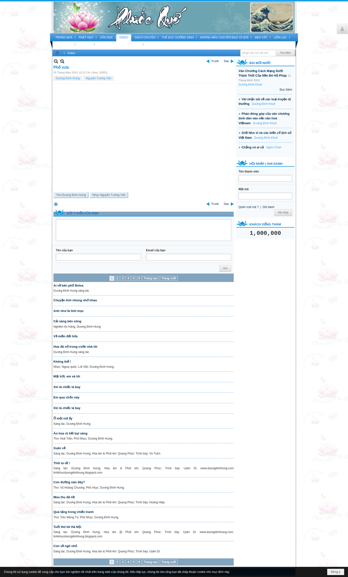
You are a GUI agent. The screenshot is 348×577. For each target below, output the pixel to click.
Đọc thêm (286, 89)
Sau (226, 61)
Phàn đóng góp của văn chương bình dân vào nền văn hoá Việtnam (264, 118)
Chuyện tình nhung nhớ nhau (75, 300)
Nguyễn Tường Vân (98, 78)
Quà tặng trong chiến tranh (73, 512)
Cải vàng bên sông (67, 321)
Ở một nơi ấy (62, 418)
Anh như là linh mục (68, 311)
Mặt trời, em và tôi (66, 376)
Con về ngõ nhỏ (65, 546)
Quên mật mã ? (249, 207)
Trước (215, 61)
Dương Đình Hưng (68, 78)
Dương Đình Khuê (250, 84)
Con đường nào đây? (69, 482)
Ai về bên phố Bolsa (68, 285)
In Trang (55, 204)
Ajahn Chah (273, 147)
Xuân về (59, 448)
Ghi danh (268, 207)
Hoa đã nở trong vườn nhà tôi (75, 346)
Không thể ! (62, 361)
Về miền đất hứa (65, 336)
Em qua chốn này (66, 397)
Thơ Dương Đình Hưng (71, 195)
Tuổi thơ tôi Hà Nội (67, 527)
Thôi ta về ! (61, 463)
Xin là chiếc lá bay (66, 387)
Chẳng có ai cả (253, 147)
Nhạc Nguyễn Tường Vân (108, 195)
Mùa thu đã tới (64, 497)
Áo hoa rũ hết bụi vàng (70, 433)
